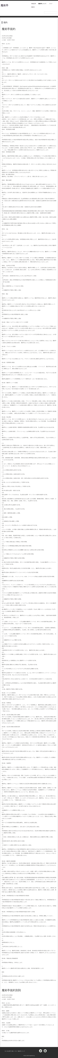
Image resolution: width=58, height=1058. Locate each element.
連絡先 (33, 7)
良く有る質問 (8, 1051)
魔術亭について (42, 3)
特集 (12, 1051)
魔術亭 (4, 5)
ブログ (50, 3)
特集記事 (33, 3)
